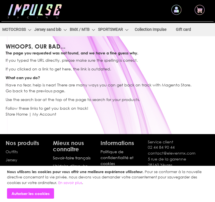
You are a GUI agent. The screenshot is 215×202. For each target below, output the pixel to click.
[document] (108, 184)
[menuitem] (18, 34)
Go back (14, 95)
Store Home (17, 118)
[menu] (107, 34)
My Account (44, 118)
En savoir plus (70, 182)
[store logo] (34, 9)
